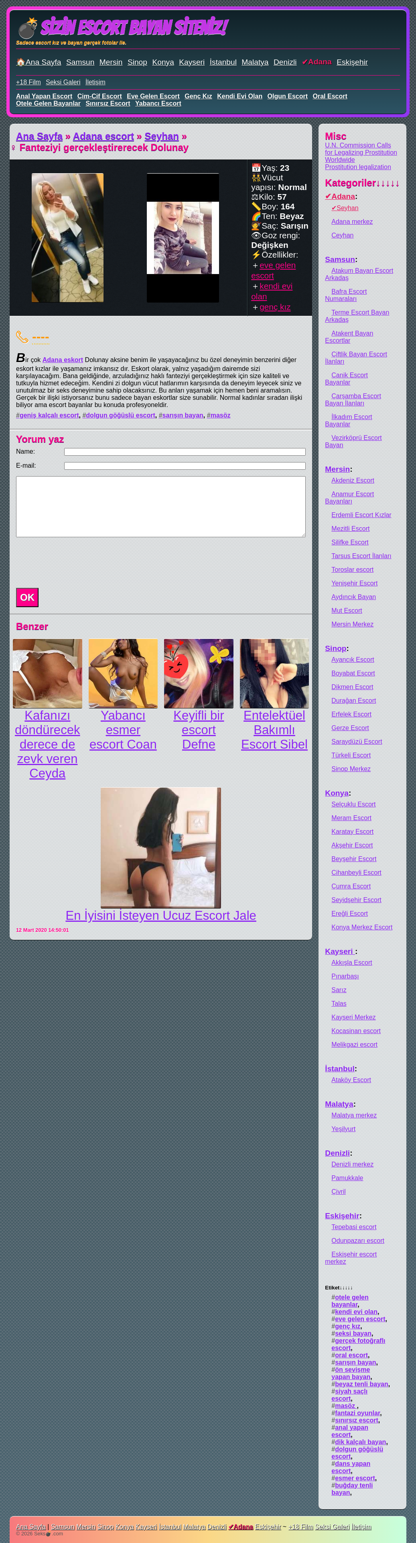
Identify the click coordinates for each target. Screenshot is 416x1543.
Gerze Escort (350, 727)
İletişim (95, 82)
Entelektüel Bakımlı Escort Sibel (274, 729)
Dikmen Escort (352, 687)
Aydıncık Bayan (353, 596)
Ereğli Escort (349, 913)
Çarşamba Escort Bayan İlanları (353, 400)
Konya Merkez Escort (361, 927)
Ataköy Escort (351, 1079)
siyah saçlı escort (349, 1395)
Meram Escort (351, 817)
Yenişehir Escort (354, 583)
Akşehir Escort (352, 845)
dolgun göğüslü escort (120, 415)
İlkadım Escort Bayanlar (348, 420)
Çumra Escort (351, 886)
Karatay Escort (352, 831)
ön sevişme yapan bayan (350, 1373)
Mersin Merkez (352, 624)
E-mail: (26, 465)
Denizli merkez (352, 1164)
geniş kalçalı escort (49, 415)
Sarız (338, 989)
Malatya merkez (354, 1115)
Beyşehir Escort (353, 858)
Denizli (285, 62)
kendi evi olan (239, 96)
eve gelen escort (153, 96)
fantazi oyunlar (357, 1413)
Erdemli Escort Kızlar (361, 515)
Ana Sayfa (39, 136)
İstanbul (223, 62)
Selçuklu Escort (353, 804)
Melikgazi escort (354, 1044)
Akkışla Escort (351, 962)
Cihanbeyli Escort (356, 872)
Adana (320, 61)
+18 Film (28, 82)
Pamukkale (347, 1178)
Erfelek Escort (351, 714)
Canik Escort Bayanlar (346, 379)
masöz (221, 415)
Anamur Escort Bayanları (349, 498)
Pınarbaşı (345, 976)
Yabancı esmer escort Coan (123, 729)
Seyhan (162, 136)
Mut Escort (346, 610)
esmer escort (355, 1478)
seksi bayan (353, 1333)
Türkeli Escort (351, 755)
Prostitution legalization (358, 167)
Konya (163, 62)
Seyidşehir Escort (356, 899)
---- (40, 336)
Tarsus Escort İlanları (361, 556)
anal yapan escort (44, 96)
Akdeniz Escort (352, 480)
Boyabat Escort (353, 673)
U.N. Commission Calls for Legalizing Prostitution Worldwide (361, 152)
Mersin (111, 62)
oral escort (330, 96)
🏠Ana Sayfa (38, 62)
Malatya (254, 62)
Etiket (339, 1288)
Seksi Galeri (63, 82)
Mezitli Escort (350, 528)
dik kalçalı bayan (360, 1442)
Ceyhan (342, 235)
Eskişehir (352, 62)
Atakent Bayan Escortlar (349, 337)
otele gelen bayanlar (48, 103)
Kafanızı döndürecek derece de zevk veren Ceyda (47, 744)
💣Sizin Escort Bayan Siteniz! (121, 28)
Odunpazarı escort (357, 1240)
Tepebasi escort (353, 1227)
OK (27, 597)
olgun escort (288, 96)
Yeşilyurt (343, 1129)
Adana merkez (352, 221)
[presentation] (74, 562)
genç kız (198, 96)
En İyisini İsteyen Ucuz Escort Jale (160, 916)
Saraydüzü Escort (356, 741)
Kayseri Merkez (353, 1017)
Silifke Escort (349, 542)
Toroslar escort (352, 569)
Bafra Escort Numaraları (346, 295)
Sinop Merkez (351, 768)
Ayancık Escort (352, 659)
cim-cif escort (99, 96)
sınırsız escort (107, 103)
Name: (25, 451)
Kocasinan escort (356, 1030)
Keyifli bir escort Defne (198, 729)
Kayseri (192, 62)
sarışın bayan (182, 415)
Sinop (137, 62)
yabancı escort (158, 103)
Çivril (338, 1191)
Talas (338, 1003)
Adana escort (103, 136)
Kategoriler (362, 182)
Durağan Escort (353, 700)
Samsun (80, 62)
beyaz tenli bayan (361, 1384)
